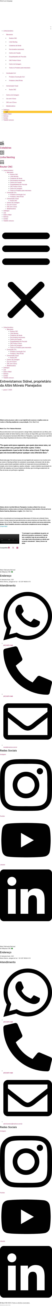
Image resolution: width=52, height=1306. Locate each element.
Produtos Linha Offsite (16, 80)
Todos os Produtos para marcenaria (19, 68)
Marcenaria (9, 34)
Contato (5, 118)
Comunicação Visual (12, 86)
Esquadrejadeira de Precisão (17, 56)
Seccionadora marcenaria (16, 49)
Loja (6, 112)
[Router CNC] (2, 163)
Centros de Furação (15, 53)
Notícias (5, 116)
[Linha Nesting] (2, 154)
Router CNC (12, 89)
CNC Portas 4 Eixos (15, 60)
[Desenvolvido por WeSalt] (9, 1305)
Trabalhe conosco (8, 120)
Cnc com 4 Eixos (11, 98)
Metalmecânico (10, 106)
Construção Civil (11, 73)
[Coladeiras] (2, 144)
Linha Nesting (13, 42)
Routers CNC (13, 38)
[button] (26, 274)
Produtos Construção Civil (16, 77)
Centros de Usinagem (12, 95)
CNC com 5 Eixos (11, 102)
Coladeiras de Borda (15, 45)
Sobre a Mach (7, 114)
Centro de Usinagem (15, 64)
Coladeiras (5, 147)
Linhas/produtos (8, 31)
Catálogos (6, 110)
